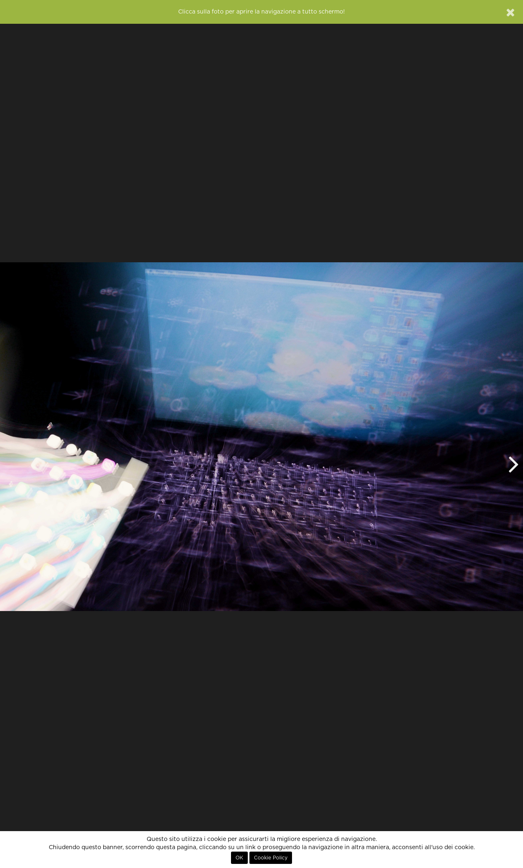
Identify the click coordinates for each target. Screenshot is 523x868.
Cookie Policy (271, 857)
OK (239, 857)
